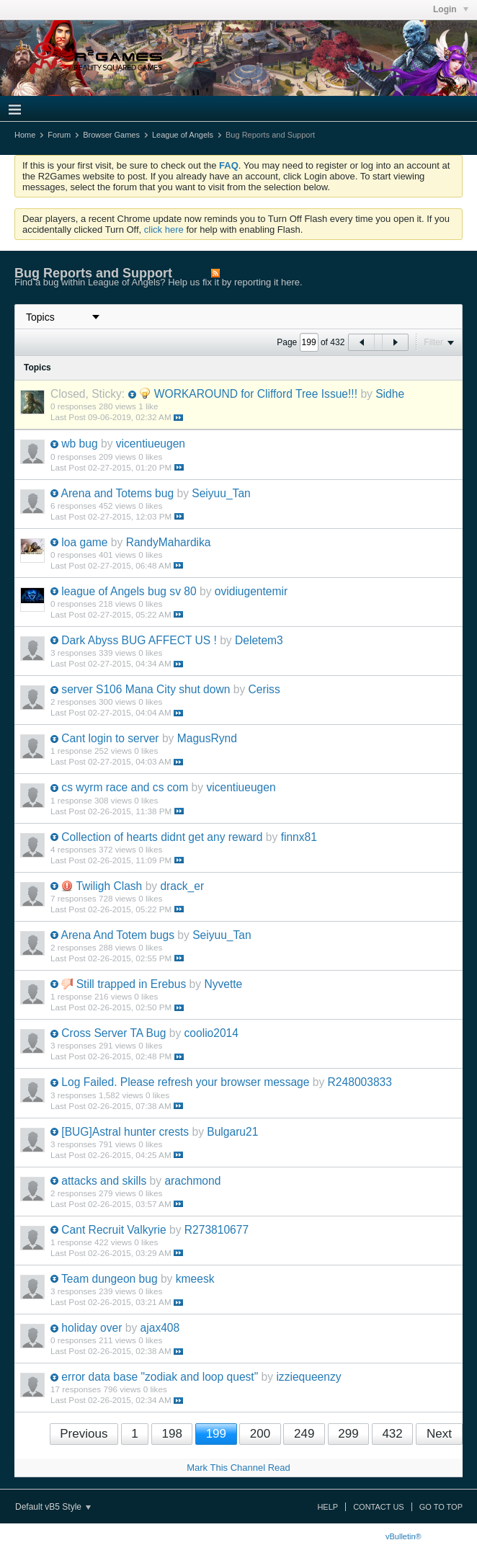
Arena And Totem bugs (117, 935)
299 (348, 1434)
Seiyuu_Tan (221, 493)
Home (24, 134)
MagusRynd (207, 738)
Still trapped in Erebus (131, 984)
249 (304, 1434)
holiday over (91, 1328)
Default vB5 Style (53, 1507)
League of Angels (182, 134)
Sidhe (389, 394)
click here (164, 229)
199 (216, 1434)
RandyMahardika (168, 542)
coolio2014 (211, 1033)
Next (439, 1434)
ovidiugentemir (251, 591)
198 (171, 1434)
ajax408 (160, 1328)
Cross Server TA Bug (113, 1033)
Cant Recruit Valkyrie (113, 1230)
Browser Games (111, 134)
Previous (83, 1434)
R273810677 (216, 1230)
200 (260, 1434)
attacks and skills (103, 1181)
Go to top (441, 1507)
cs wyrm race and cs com (124, 787)
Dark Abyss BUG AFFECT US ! (138, 640)
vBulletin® (403, 1536)
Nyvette (223, 984)
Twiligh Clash (109, 886)
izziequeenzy (308, 1377)
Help (327, 1507)
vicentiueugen (150, 443)
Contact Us (378, 1507)
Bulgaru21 (232, 1132)
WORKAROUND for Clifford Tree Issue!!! (255, 394)
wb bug (79, 443)
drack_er (182, 886)
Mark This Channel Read (238, 1467)
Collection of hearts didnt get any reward (161, 837)
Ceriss (264, 689)
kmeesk (195, 1279)
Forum (59, 134)
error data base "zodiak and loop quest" (159, 1377)
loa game (84, 542)
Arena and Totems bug (117, 493)
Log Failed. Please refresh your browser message (185, 1082)
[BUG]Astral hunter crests (125, 1132)
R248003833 (360, 1082)
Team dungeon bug (109, 1279)
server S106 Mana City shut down (145, 689)
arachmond (192, 1181)
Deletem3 (259, 640)
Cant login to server (110, 738)
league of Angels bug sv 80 (128, 591)
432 (392, 1434)
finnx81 (299, 837)
